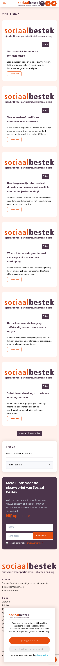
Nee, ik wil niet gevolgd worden (29, 649)
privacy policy (41, 655)
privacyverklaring (34, 543)
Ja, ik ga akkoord (29, 640)
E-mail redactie (10, 591)
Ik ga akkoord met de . (26, 543)
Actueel (6, 602)
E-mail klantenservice (13, 587)
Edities (5, 606)
